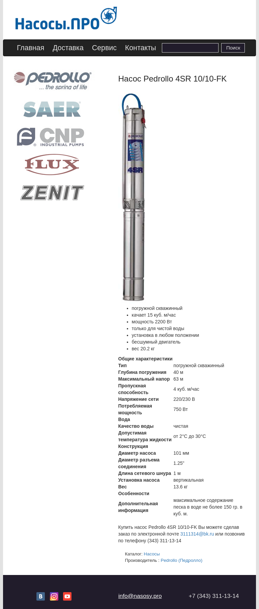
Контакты (140, 48)
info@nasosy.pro (140, 595)
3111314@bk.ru (197, 534)
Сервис (104, 48)
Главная (30, 48)
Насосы (152, 553)
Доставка (68, 48)
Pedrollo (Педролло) (182, 560)
